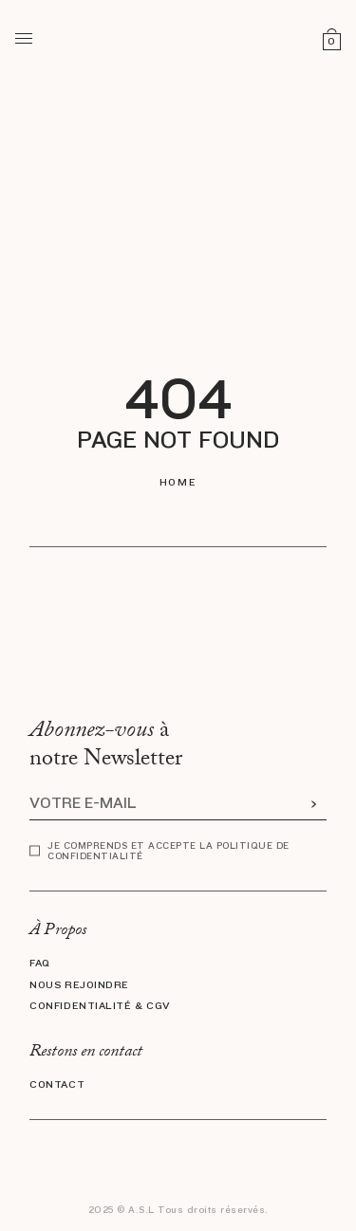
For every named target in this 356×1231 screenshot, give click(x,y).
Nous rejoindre (79, 985)
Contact (56, 1085)
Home (178, 482)
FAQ (39, 963)
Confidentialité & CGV (100, 1006)
